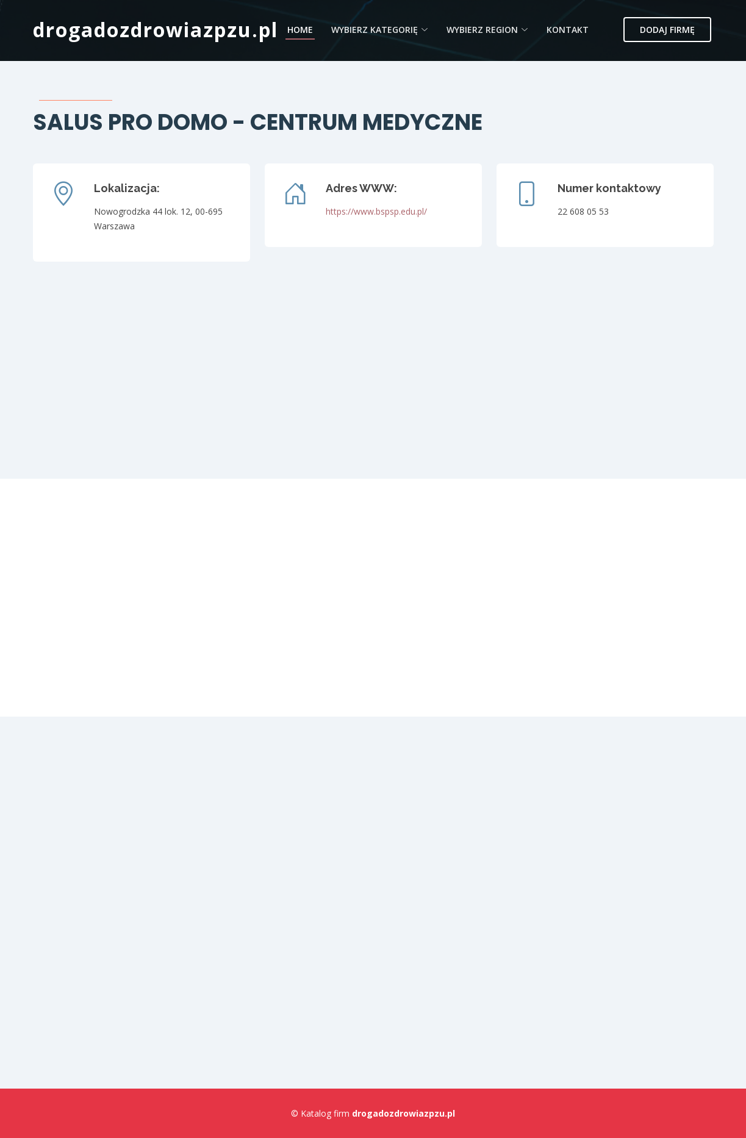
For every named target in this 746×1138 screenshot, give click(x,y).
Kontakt (568, 29)
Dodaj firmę (667, 29)
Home (300, 29)
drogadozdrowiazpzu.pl (155, 29)
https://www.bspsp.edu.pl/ (376, 211)
